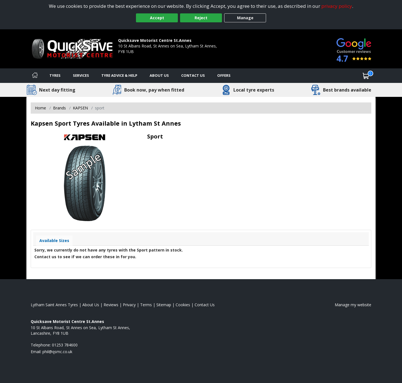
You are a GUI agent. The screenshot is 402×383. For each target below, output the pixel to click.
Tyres (55, 75)
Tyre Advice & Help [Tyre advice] (119, 75)
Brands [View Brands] (59, 108)
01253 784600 (131, 57)
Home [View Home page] (40, 108)
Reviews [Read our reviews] (111, 304)
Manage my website (353, 304)
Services (81, 75)
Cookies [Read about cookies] (183, 304)
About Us (159, 75)
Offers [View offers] (224, 75)
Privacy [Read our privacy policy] (129, 304)
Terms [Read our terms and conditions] (146, 304)
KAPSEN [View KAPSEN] (80, 108)
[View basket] (365, 75)
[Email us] (57, 351)
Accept (157, 17)
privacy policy (336, 6)
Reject (201, 17)
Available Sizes (54, 240)
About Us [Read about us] (90, 304)
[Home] (35, 75)
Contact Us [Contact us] (193, 75)
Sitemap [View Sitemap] (163, 304)
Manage (245, 17)
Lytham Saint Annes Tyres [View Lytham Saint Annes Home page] (54, 304)
